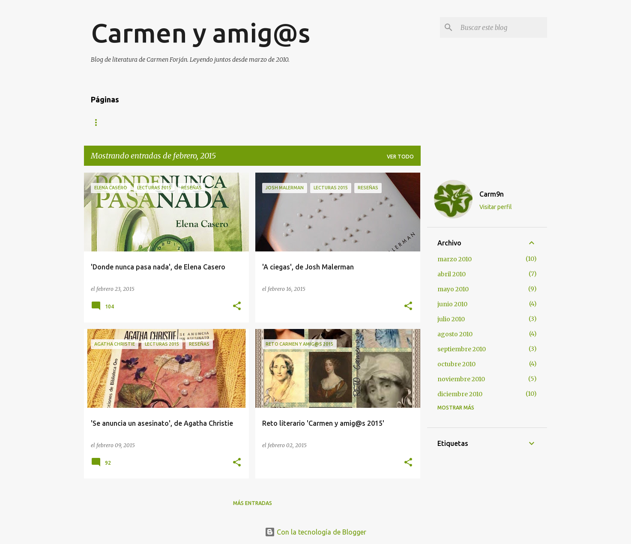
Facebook (311, 122)
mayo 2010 (453, 289)
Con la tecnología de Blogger (315, 532)
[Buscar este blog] (502, 27)
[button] (237, 306)
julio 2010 (451, 319)
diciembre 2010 (459, 394)
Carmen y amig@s (200, 33)
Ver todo (400, 156)
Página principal (115, 122)
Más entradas (252, 503)
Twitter (265, 122)
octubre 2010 (456, 364)
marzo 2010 (454, 259)
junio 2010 (452, 304)
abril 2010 (451, 274)
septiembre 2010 (461, 349)
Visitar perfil (495, 206)
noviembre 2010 (461, 379)
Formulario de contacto (196, 122)
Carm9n (491, 194)
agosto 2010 (455, 334)
